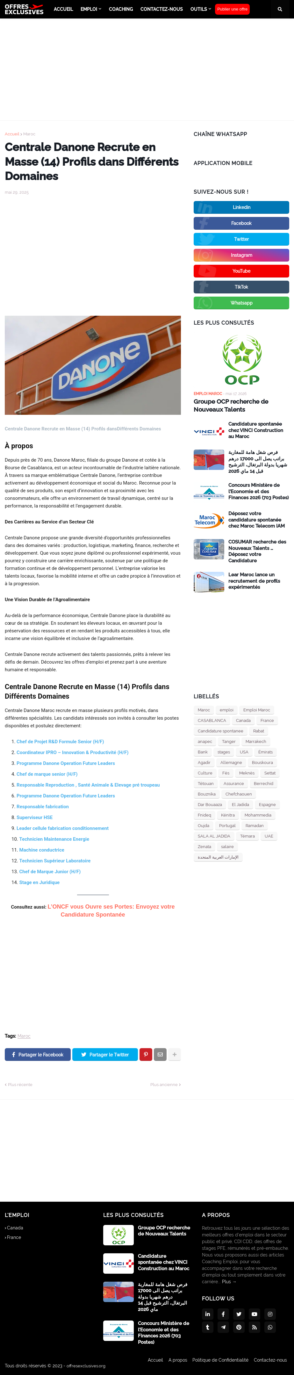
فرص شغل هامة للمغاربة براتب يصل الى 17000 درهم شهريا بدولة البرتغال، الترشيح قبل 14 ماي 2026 (257, 461)
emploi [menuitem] (89, 9)
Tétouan (206, 783)
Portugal (227, 825)
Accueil (12, 134)
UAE (269, 835)
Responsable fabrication (43, 807)
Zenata (204, 846)
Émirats (265, 751)
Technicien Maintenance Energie (54, 839)
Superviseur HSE (35, 817)
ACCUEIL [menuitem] (63, 9)
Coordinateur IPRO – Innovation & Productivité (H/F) (72, 752)
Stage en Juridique (39, 882)
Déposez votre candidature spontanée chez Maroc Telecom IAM (256, 519)
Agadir (204, 761)
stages (224, 751)
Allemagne (231, 761)
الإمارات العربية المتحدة (218, 856)
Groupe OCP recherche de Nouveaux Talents (229, 405)
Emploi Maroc (256, 709)
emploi (226, 709)
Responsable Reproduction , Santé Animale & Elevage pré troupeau (88, 785)
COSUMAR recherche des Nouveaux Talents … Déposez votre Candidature (257, 550)
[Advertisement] (147, 69)
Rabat (258, 730)
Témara (247, 835)
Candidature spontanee (220, 730)
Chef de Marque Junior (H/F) (50, 872)
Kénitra (228, 814)
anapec (205, 740)
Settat (270, 772)
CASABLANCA (212, 719)
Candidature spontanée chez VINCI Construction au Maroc (255, 430)
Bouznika (207, 793)
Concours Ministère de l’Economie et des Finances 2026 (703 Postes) (258, 491)
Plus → (229, 1281)
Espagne (267, 804)
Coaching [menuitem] (121, 9)
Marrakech (256, 740)
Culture (205, 772)
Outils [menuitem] (198, 9)
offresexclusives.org (87, 1365)
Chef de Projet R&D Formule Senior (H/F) (60, 742)
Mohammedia (258, 814)
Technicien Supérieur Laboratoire (55, 861)
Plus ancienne (164, 1084)
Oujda (203, 825)
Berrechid (263, 783)
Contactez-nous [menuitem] (161, 9)
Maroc (29, 134)
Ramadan (255, 825)
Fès (225, 772)
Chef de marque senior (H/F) (47, 774)
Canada (243, 719)
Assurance (234, 783)
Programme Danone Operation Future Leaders (66, 763)
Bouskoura (262, 761)
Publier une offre (232, 9)
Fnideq (204, 814)
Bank (203, 751)
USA (244, 751)
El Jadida (240, 804)
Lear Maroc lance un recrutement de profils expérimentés (254, 580)
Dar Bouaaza (210, 804)
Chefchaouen (239, 793)
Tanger (229, 740)
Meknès (247, 772)
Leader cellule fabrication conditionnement (63, 828)
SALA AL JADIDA (214, 835)
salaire (227, 846)
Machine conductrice (41, 850)
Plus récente (20, 1084)
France (267, 719)
